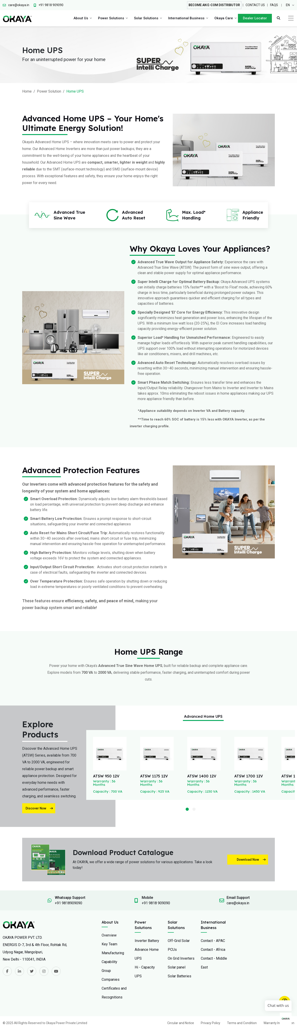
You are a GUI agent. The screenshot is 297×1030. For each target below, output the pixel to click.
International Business (186, 18)
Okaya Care (223, 18)
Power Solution (49, 91)
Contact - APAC (213, 941)
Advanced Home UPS (203, 716)
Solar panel (176, 967)
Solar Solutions (146, 18)
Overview (109, 935)
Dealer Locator (255, 18)
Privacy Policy (210, 1023)
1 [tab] (187, 809)
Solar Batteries (179, 976)
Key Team (109, 944)
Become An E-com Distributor (214, 5)
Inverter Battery (147, 941)
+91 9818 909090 (156, 903)
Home (27, 91)
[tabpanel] (109, 765)
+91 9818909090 (68, 903)
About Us (81, 18)
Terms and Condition (242, 1023)
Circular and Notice (180, 1023)
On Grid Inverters (181, 958)
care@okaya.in (238, 903)
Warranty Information (278, 1023)
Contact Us (255, 5)
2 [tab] (194, 809)
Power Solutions (111, 18)
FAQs (274, 5)
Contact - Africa (213, 949)
